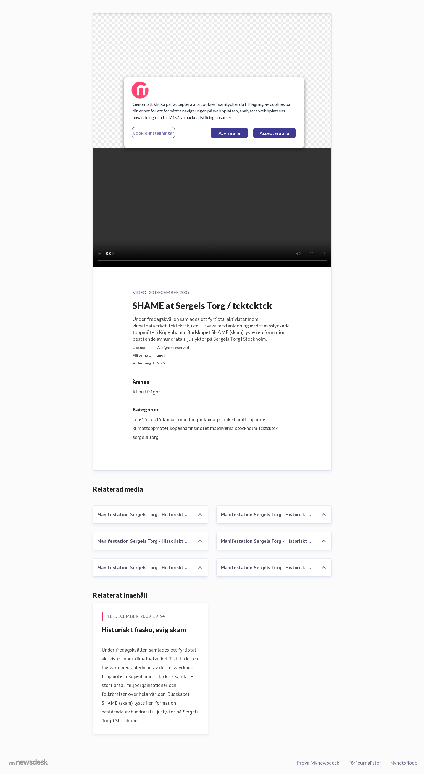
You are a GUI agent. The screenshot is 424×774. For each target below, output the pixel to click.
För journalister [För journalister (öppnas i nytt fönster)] (364, 763)
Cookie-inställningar (153, 132)
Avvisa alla (229, 133)
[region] (214, 112)
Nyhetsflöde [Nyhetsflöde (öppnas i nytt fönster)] (403, 763)
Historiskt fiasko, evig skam (144, 630)
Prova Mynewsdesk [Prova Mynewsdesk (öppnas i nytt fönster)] (318, 763)
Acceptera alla (274, 133)
